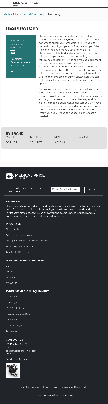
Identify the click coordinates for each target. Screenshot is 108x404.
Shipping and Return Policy (75, 387)
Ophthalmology (14, 325)
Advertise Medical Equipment (20, 235)
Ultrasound (11, 296)
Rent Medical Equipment (18, 252)
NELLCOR (35, 137)
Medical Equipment (33, 14)
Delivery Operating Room (18, 314)
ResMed (83, 137)
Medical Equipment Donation (20, 246)
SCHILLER (11, 142)
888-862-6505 (15, 354)
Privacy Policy (50, 387)
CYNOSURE (11, 283)
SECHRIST (36, 142)
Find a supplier (13, 229)
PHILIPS (10, 271)
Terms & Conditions (29, 387)
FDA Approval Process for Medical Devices (27, 240)
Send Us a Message (17, 359)
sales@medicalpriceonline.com (21, 351)
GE (7, 266)
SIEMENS (59, 142)
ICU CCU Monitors (15, 308)
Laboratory (11, 319)
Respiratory (11, 331)
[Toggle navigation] (7, 3)
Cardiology (11, 302)
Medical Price (11, 14)
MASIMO (11, 137)
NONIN (58, 137)
